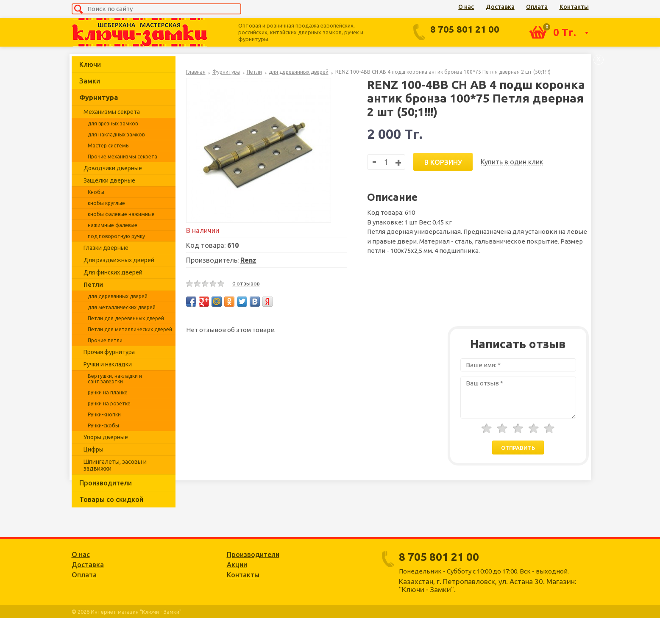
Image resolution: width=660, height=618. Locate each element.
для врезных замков (113, 123)
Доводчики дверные (113, 168)
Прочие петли (105, 340)
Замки (89, 81)
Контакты (574, 6)
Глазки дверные (106, 247)
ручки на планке (108, 392)
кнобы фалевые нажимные (121, 214)
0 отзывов (246, 283)
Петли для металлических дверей (130, 329)
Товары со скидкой (111, 499)
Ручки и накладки (108, 364)
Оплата (537, 6)
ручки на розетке (109, 403)
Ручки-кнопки (104, 414)
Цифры (93, 449)
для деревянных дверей (118, 296)
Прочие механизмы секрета (122, 156)
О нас (466, 6)
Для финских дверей (113, 272)
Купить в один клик (512, 162)
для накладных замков (116, 134)
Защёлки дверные (109, 180)
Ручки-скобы (103, 425)
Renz (248, 260)
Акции (237, 564)
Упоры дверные (106, 437)
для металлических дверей (122, 307)
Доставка (500, 6)
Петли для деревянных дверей (126, 318)
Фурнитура (98, 97)
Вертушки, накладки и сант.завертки (115, 378)
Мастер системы (109, 145)
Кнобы (96, 192)
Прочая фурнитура (109, 352)
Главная (196, 72)
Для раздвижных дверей (119, 260)
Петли (93, 284)
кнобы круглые (106, 203)
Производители (105, 483)
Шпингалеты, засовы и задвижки (115, 465)
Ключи (90, 64)
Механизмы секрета (112, 111)
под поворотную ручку (116, 236)
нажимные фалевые (112, 225)
